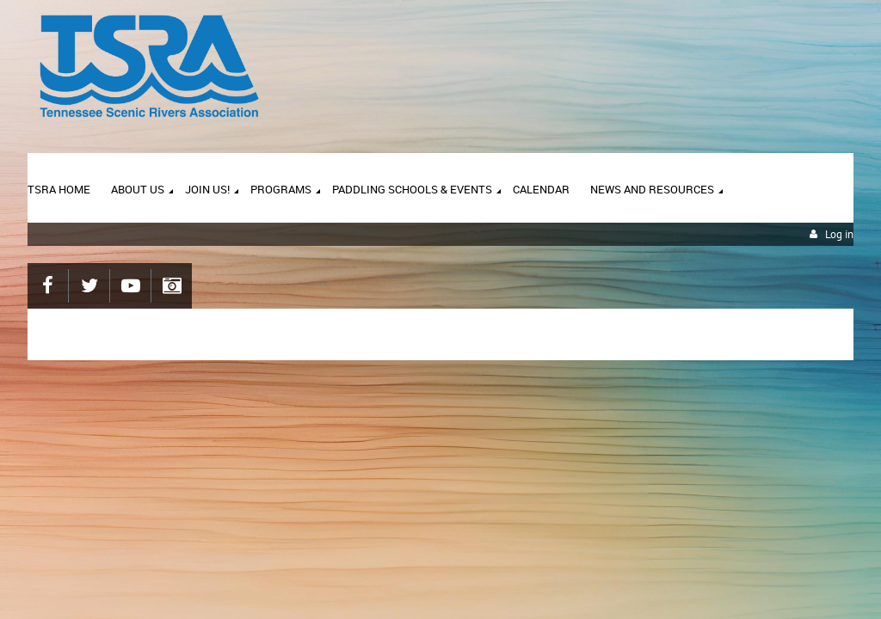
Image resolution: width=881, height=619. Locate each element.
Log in (839, 234)
